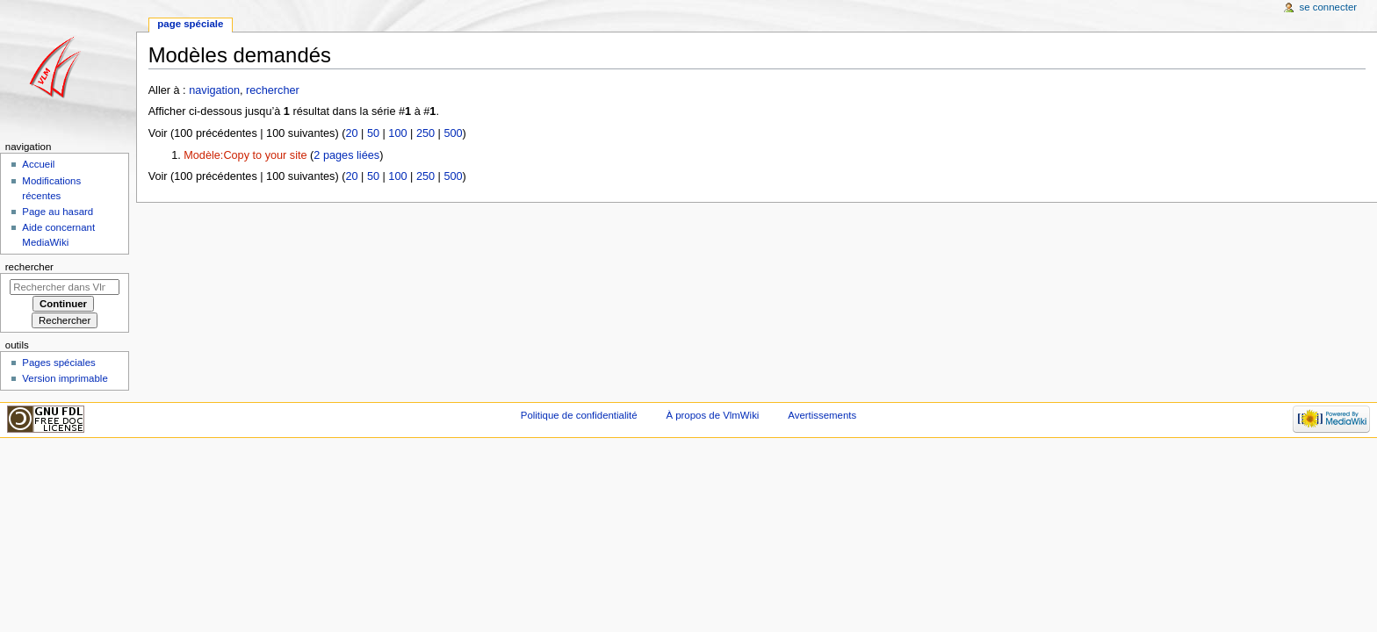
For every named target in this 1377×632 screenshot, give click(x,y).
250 (425, 133)
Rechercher (29, 267)
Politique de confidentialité (579, 415)
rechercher (272, 90)
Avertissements (822, 415)
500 (452, 133)
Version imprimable (64, 378)
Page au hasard (57, 211)
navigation (214, 90)
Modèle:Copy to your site (245, 155)
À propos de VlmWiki (712, 415)
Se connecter (1329, 7)
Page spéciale (190, 23)
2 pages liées (346, 155)
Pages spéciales (58, 362)
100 (397, 133)
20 (351, 133)
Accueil (38, 164)
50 (373, 133)
